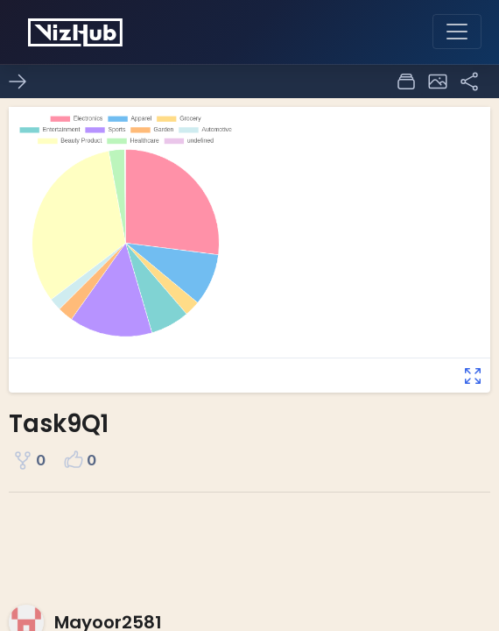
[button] (437, 81)
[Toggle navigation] (456, 31)
